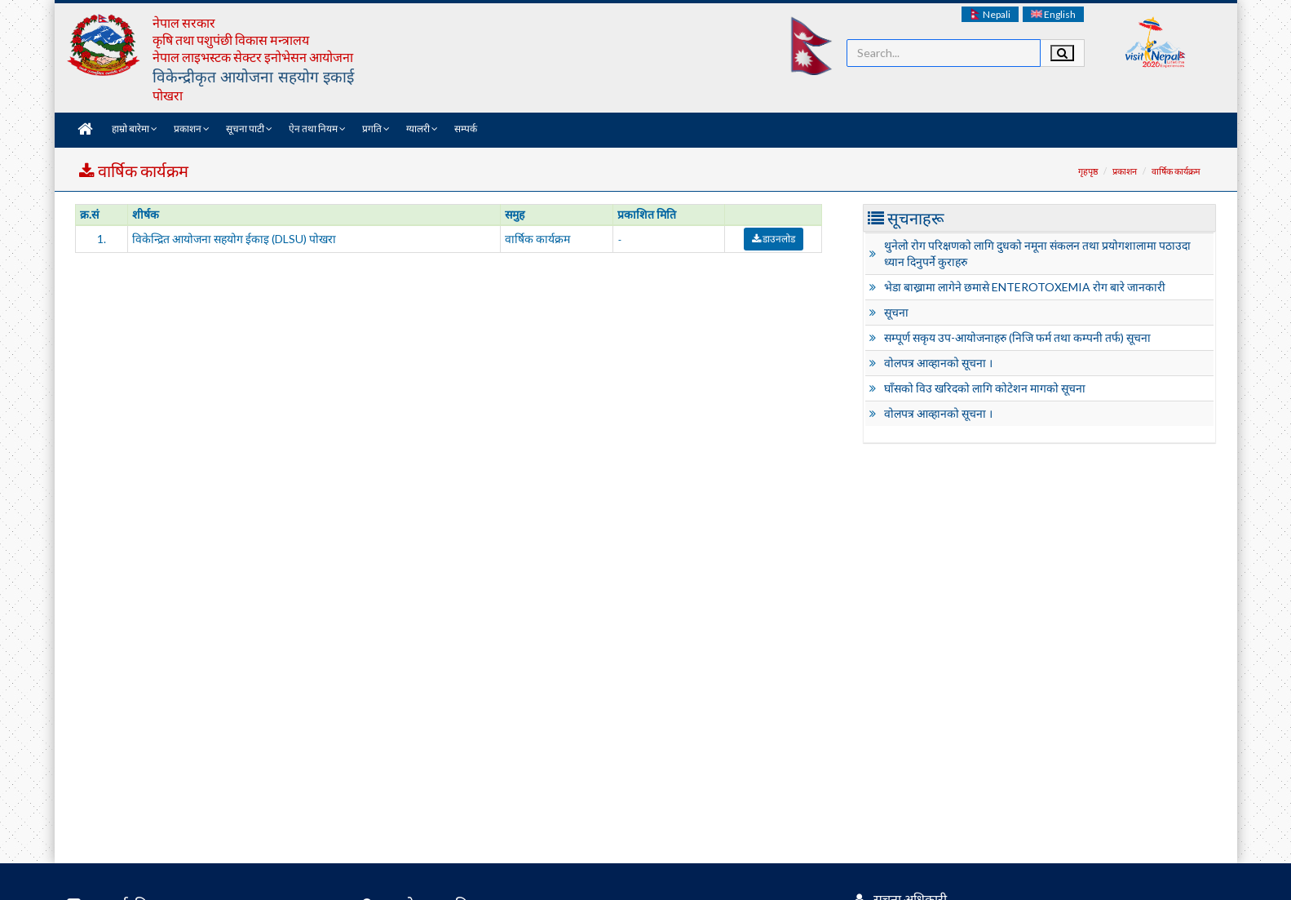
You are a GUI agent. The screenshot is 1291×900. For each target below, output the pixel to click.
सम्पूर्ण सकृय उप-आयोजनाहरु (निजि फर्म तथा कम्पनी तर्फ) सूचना (1017, 337)
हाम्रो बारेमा (134, 128)
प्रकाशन (192, 128)
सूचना (896, 312)
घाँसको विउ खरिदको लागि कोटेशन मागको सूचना (984, 388)
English (1053, 14)
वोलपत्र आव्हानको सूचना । (938, 363)
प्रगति (376, 128)
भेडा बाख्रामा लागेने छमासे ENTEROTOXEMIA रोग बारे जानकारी (1024, 287)
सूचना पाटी (249, 128)
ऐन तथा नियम (317, 128)
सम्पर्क (465, 128)
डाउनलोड (773, 239)
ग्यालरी (422, 128)
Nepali (990, 14)
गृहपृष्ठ (1088, 171)
